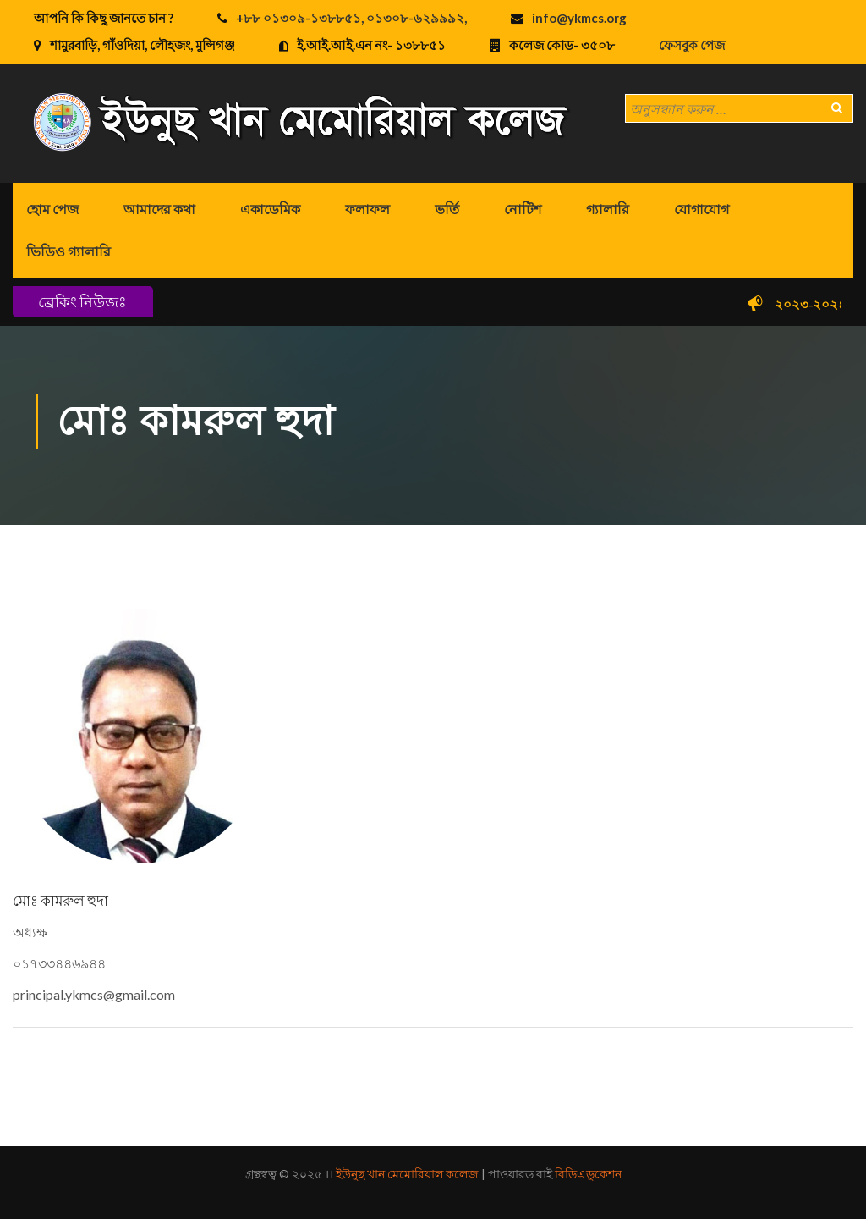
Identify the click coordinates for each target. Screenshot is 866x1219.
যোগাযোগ (701, 209)
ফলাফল (367, 209)
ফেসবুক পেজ (692, 44)
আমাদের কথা (159, 209)
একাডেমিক (270, 209)
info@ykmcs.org (579, 17)
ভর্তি (447, 209)
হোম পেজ (52, 209)
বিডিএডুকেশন (588, 1174)
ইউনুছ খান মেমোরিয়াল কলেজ (407, 1174)
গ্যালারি (607, 209)
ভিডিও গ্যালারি (68, 251)
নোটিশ (522, 209)
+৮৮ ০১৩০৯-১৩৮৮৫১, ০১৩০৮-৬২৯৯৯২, (351, 17)
